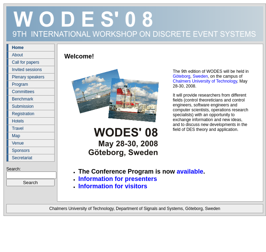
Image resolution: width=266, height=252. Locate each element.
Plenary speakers (28, 77)
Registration (23, 113)
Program (20, 84)
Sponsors (21, 150)
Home (17, 47)
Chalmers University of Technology (205, 81)
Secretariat (22, 157)
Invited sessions (27, 69)
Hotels (18, 121)
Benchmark (22, 99)
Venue (18, 143)
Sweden (200, 76)
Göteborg (181, 76)
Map (16, 135)
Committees (23, 91)
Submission (23, 106)
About (17, 54)
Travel (17, 128)
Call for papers (25, 62)
